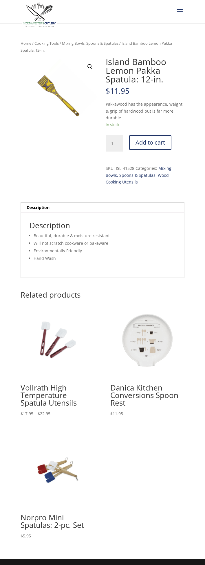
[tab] (102, 208)
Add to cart (150, 142)
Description (38, 207)
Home (26, 43)
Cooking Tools (46, 43)
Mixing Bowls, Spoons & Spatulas (90, 43)
